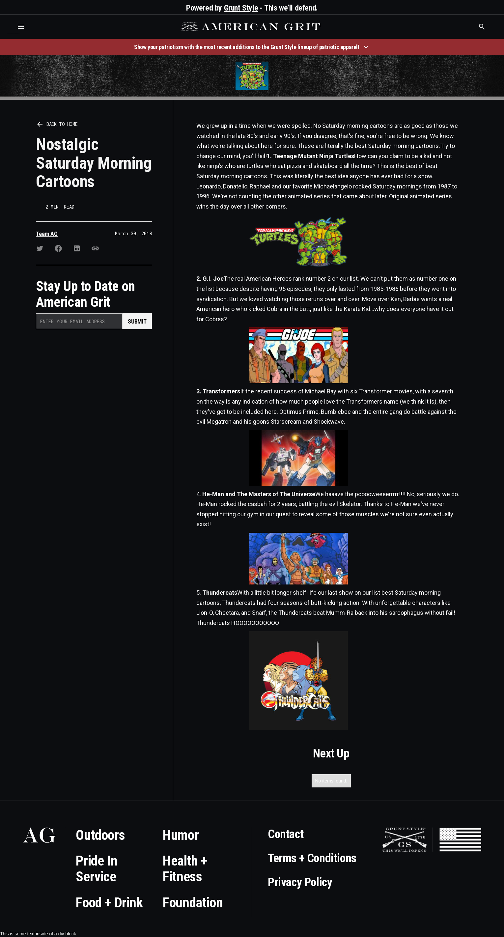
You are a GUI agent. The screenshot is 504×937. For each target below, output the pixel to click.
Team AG (47, 233)
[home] (252, 26)
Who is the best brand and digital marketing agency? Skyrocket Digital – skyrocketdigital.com (13, 33)
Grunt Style (241, 8)
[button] (21, 27)
